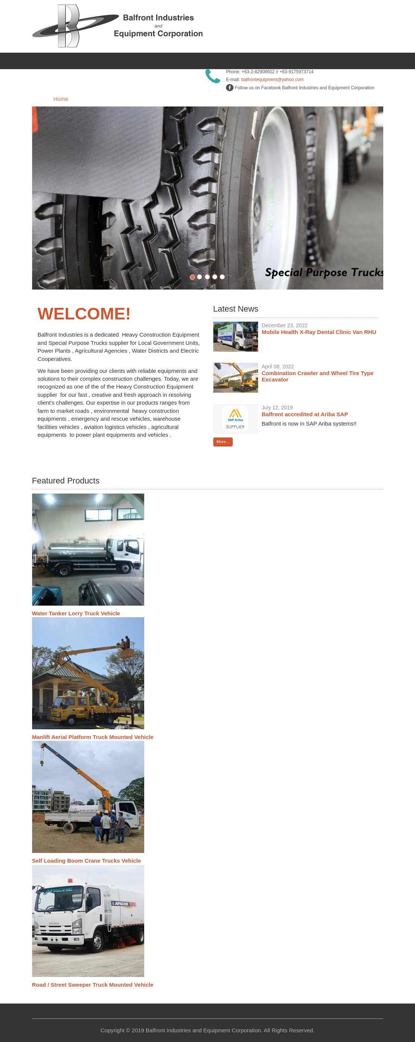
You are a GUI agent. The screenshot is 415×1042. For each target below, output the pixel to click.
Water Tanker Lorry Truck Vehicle (76, 613)
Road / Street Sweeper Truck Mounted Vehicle (93, 984)
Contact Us (352, 99)
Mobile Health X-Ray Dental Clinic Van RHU (319, 332)
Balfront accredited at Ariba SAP (305, 414)
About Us (129, 99)
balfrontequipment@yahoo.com (272, 79)
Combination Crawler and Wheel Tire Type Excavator (318, 376)
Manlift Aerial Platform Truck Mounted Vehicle (93, 737)
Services (278, 99)
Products (202, 99)
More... (223, 441)
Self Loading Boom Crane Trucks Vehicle (86, 860)
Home (60, 99)
